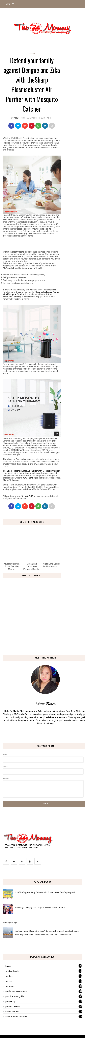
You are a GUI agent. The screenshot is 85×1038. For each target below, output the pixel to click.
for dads (9, 976)
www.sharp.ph (29, 478)
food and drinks (12, 971)
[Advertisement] (36, 243)
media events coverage (16, 991)
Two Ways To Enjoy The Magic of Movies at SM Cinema (40, 907)
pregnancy (10, 1001)
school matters (12, 1011)
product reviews (12, 1006)
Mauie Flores (19, 118)
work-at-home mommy (16, 1016)
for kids (8, 981)
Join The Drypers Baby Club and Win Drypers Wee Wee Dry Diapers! (45, 892)
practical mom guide (14, 996)
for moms (10, 986)
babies (8, 966)
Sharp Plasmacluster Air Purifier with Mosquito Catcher (33, 471)
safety (32, 54)
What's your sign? (11, 922)
